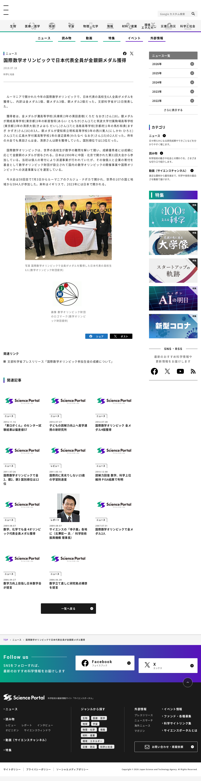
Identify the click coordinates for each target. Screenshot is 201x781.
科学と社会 (187, 26)
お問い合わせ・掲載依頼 (167, 751)
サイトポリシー (12, 774)
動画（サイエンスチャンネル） (27, 745)
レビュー (11, 730)
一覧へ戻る (68, 613)
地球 (52, 26)
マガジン (139, 735)
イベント (134, 38)
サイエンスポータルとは (181, 735)
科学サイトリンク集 (177, 728)
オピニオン (12, 735)
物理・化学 (90, 26)
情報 (110, 26)
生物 (13, 26)
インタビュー (45, 730)
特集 (111, 38)
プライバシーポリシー (38, 774)
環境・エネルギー (92, 745)
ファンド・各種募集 (177, 721)
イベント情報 (173, 714)
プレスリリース (143, 719)
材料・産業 (129, 26)
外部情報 (156, 38)
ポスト (121, 335)
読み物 (67, 38)
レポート (26, 730)
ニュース (44, 38)
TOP (5, 644)
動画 (89, 38)
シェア (96, 335)
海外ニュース (142, 730)
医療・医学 (32, 26)
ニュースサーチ (143, 725)
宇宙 (71, 26)
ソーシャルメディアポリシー (72, 774)
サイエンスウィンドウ (37, 735)
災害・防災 (168, 26)
